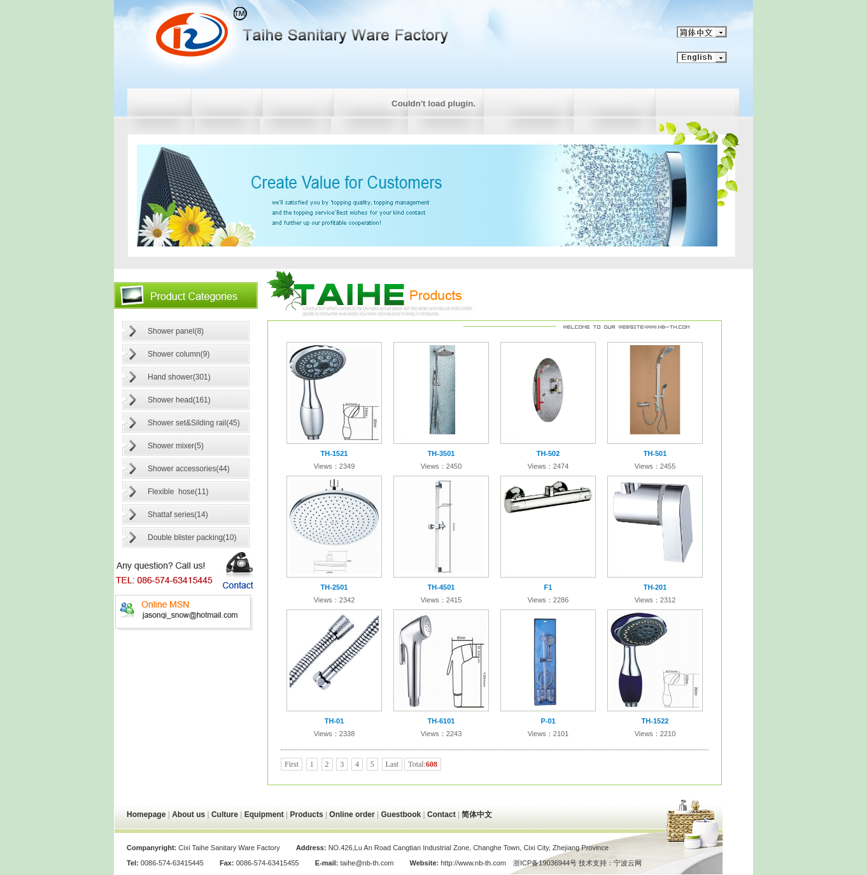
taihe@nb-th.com (367, 863)
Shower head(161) (179, 399)
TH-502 (548, 453)
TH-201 (655, 587)
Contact (441, 814)
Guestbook (401, 814)
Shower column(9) (178, 354)
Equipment (264, 814)
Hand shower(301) (179, 377)
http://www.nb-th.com (472, 863)
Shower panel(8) (176, 331)
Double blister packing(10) (192, 537)
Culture (224, 814)
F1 (548, 587)
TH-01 (334, 721)
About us (188, 814)
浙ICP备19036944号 (545, 863)
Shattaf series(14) (178, 514)
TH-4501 (441, 587)
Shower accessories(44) (189, 468)
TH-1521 (334, 453)
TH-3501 (441, 453)
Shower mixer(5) (176, 445)
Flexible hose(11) (178, 491)
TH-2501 (334, 587)
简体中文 (477, 814)
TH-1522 (655, 721)
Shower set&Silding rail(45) (194, 422)
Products (306, 814)
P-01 (547, 721)
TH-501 (655, 453)
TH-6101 (441, 721)
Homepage (146, 814)
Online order (351, 814)
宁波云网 (628, 863)
